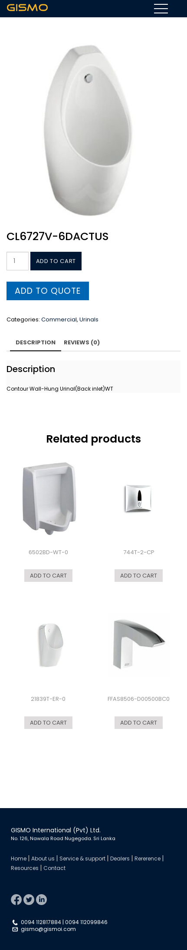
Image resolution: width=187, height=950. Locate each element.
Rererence (148, 858)
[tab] (35, 343)
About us (43, 858)
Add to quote (48, 291)
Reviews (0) (82, 342)
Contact (54, 868)
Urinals (88, 319)
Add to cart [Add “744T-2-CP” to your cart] (138, 575)
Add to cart (56, 261)
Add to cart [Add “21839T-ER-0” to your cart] (48, 723)
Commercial (59, 319)
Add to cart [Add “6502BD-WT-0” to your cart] (48, 575)
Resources (25, 868)
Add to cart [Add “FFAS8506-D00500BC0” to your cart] (138, 723)
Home (18, 858)
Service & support (82, 858)
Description (36, 342)
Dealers (120, 858)
